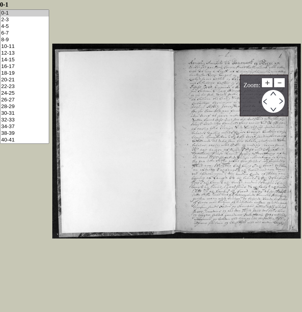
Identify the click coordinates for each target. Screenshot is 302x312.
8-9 (24, 40)
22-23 (24, 86)
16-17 (24, 66)
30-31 (24, 113)
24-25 (24, 93)
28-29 (24, 106)
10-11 (24, 46)
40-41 (24, 140)
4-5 (24, 26)
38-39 (24, 133)
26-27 (24, 100)
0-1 (24, 13)
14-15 (24, 60)
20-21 (24, 80)
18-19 (24, 73)
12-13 (24, 53)
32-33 (24, 120)
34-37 (24, 126)
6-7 (24, 33)
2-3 (24, 20)
